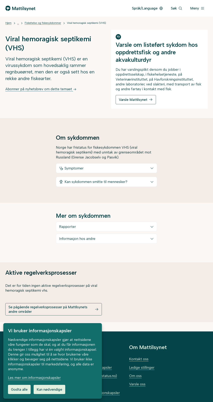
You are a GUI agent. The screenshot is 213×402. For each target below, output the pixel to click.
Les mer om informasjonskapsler (34, 378)
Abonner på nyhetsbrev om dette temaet (41, 89)
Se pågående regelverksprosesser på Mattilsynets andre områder (47, 309)
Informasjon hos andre (77, 239)
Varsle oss (137, 384)
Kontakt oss (138, 359)
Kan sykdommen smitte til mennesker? (93, 181)
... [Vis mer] (18, 22)
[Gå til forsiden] (20, 8)
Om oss (135, 376)
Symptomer (71, 168)
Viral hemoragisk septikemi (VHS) (86, 22)
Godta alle (19, 389)
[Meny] (197, 8)
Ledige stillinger (141, 367)
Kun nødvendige (49, 389)
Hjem (8, 22)
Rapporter (67, 227)
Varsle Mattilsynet (133, 100)
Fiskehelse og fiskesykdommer (43, 22)
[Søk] (177, 8)
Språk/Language (147, 8)
